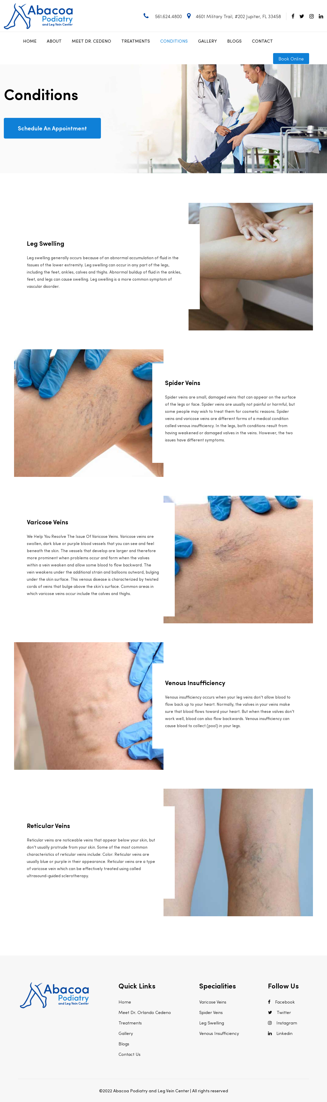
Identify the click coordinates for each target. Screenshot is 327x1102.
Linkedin (280, 1033)
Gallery (207, 41)
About (54, 41)
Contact (262, 41)
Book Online (291, 58)
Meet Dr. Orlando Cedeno (145, 1012)
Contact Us (130, 1054)
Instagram (282, 1022)
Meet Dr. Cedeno (91, 41)
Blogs (234, 41)
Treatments (135, 41)
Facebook (281, 1002)
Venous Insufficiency (219, 1033)
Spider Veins (211, 1012)
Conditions (174, 41)
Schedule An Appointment (52, 128)
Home (30, 41)
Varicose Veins (212, 1002)
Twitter (279, 1012)
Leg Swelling (211, 1022)
